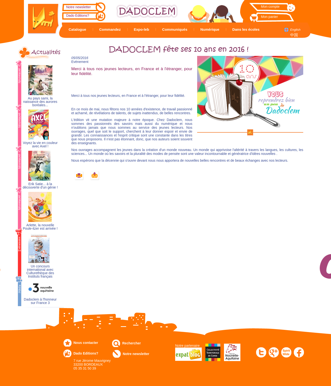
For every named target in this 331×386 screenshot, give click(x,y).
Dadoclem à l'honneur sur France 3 (40, 301)
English (295, 29)
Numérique (209, 29)
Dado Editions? (77, 15)
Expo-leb (141, 29)
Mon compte (270, 6)
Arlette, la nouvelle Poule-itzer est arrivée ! (40, 226)
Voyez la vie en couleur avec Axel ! (40, 144)
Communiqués (174, 29)
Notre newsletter (78, 7)
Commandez (110, 29)
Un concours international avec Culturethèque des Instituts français (40, 271)
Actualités (45, 52)
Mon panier (269, 17)
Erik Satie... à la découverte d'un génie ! (40, 185)
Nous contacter (85, 343)
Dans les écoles (246, 29)
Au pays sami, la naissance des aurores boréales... (40, 102)
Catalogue (77, 29)
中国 (294, 35)
